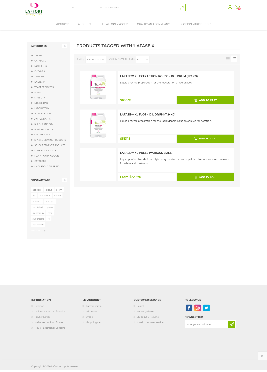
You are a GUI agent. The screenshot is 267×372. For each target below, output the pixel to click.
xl (49, 220)
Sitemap (39, 308)
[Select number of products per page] (143, 61)
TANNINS (39, 78)
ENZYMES (39, 73)
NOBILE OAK (41, 105)
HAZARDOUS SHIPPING (46, 168)
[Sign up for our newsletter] (206, 326)
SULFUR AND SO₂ (43, 126)
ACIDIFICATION (42, 115)
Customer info (93, 308)
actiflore (37, 191)
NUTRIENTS (40, 68)
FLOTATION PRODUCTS (46, 158)
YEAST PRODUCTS (44, 89)
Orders (89, 318)
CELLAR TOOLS (42, 136)
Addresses (91, 313)
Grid (228, 61)
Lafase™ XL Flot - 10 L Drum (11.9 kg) (148, 116)
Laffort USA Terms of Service (50, 313)
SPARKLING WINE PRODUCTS (50, 142)
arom (59, 191)
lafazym (49, 203)
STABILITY (39, 99)
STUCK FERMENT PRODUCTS (49, 147)
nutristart (38, 209)
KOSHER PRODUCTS (45, 152)
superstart (38, 220)
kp (34, 197)
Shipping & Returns (148, 318)
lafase (57, 197)
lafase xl (37, 203)
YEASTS (38, 57)
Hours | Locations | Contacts (50, 329)
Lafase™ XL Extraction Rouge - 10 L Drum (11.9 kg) (159, 78)
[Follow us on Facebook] (189, 310)
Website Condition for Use (49, 324)
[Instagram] (197, 310)
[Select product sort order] (95, 61)
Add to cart (208, 102)
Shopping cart (236, 8)
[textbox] (141, 8)
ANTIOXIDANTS (42, 121)
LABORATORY (41, 110)
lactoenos (45, 197)
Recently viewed (146, 313)
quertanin (38, 215)
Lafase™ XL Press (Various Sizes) (146, 155)
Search (141, 308)
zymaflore (38, 226)
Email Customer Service (150, 324)
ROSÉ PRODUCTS (43, 131)
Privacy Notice (43, 318)
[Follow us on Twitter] (206, 310)
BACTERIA (39, 84)
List (234, 61)
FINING (38, 94)
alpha (49, 191)
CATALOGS (40, 62)
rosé (50, 215)
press (50, 209)
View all (36, 232)
